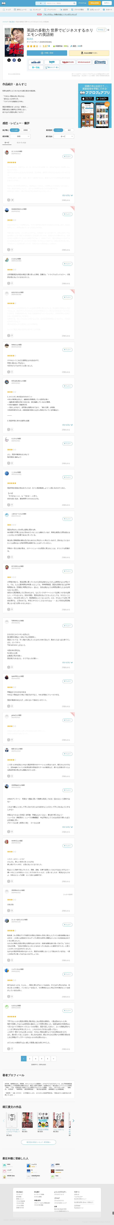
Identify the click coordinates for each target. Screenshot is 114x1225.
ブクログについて (59, 1194)
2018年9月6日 (15, 211)
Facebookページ (78, 1208)
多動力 (24, 1129)
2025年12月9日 (16, 1008)
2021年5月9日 (15, 623)
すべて (7, 142)
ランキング (19, 1194)
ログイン (107, 3)
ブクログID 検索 (38, 1205)
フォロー (67, 156)
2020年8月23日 (16, 843)
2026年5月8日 (15, 971)
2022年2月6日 (15, 441)
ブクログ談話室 (20, 1201)
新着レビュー (20, 1199)
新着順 (26, 130)
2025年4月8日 (15, 383)
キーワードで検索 (39, 1194)
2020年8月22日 (16, 892)
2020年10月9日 (16, 787)
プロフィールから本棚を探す (42, 1203)
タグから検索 (38, 1196)
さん (14, 151)
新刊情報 (18, 1196)
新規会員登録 (95, 3)
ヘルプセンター (78, 1196)
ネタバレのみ (21, 142)
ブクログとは (82, 3)
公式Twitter (77, 1205)
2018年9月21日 (16, 153)
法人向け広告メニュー (80, 1199)
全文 (69, 130)
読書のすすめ (20, 1207)
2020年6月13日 (16, 922)
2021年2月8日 (15, 678)
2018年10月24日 (16, 294)
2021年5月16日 (16, 568)
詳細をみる (66, 200)
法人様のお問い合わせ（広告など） (84, 1202)
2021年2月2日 (15, 717)
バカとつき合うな (58, 1129)
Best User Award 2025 (60, 1209)
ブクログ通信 (20, 1205)
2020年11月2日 (16, 751)
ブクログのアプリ (59, 1200)
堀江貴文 (30, 39)
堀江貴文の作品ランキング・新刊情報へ (39, 1142)
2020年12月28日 (16, 261)
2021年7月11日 (16, 516)
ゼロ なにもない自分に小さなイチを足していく (13, 1131)
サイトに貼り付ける (14, 74)
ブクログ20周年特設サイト (61, 1211)
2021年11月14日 (16, 347)
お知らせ (76, 1194)
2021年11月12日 (16, 474)
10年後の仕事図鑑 (43, 1129)
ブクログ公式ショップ (60, 1203)
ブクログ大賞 (20, 1203)
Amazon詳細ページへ (89, 53)
